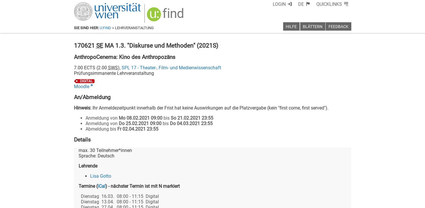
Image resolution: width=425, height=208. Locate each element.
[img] (166, 16)
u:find (105, 28)
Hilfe (291, 26)
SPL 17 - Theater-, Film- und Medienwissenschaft (171, 67)
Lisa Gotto (100, 176)
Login (279, 4)
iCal (101, 186)
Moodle (81, 86)
